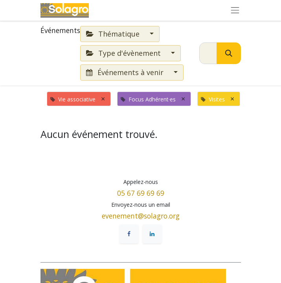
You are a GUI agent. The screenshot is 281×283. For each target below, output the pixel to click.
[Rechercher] (229, 53)
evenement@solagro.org (141, 216)
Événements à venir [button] (125, 72)
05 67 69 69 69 (140, 193)
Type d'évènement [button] (124, 53)
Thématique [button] (113, 34)
